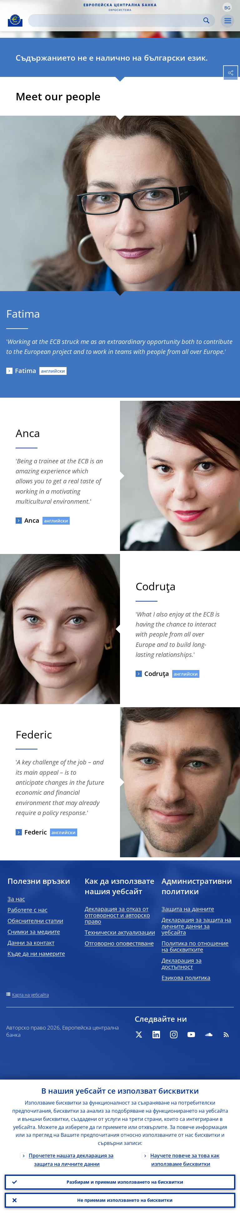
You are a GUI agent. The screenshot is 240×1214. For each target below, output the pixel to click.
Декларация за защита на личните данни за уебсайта (196, 926)
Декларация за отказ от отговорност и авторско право (117, 915)
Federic (35, 832)
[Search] (116, 20)
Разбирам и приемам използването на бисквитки (125, 1182)
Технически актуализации (120, 932)
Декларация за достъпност (182, 963)
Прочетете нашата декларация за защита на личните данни (71, 1159)
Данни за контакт (31, 942)
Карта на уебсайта (30, 995)
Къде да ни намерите (36, 953)
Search (206, 20)
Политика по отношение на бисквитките (195, 946)
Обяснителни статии (35, 920)
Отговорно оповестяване (119, 943)
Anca (31, 520)
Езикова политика (186, 977)
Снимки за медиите (34, 931)
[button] (227, 7)
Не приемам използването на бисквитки (124, 1200)
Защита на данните (188, 909)
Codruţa (156, 673)
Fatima (25, 370)
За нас (16, 899)
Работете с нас (28, 910)
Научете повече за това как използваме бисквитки (184, 1159)
